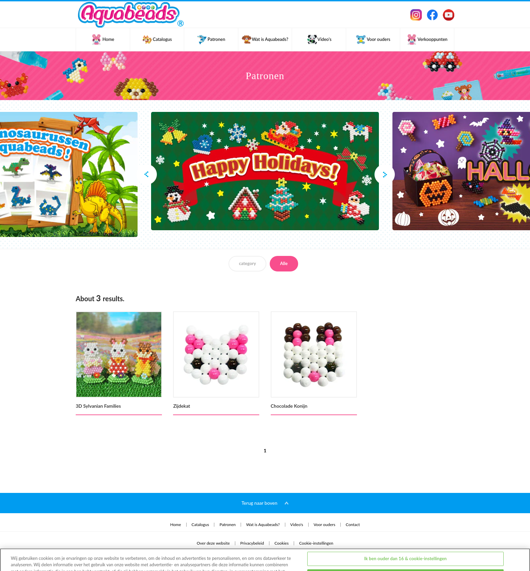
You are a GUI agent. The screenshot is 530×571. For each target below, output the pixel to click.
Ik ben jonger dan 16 (405, 552)
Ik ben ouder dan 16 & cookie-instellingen (405, 535)
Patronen (227, 525)
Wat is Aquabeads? (263, 525)
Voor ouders (324, 525)
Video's (296, 525)
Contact (353, 525)
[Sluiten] (519, 551)
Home (175, 525)
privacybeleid (26, 554)
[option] (265, 171)
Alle (284, 263)
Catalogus (200, 525)
